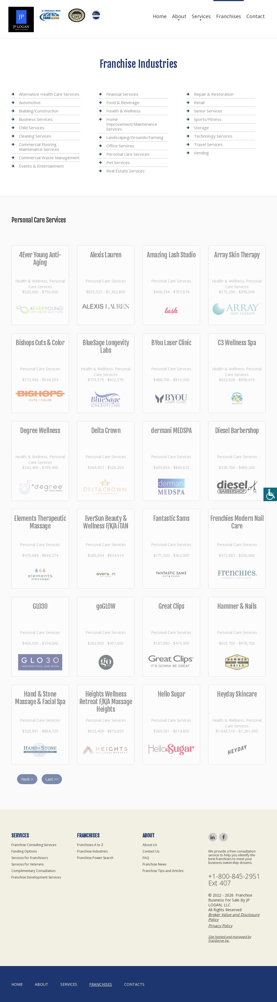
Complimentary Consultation (33, 870)
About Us (150, 845)
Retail (199, 102)
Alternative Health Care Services (49, 94)
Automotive (30, 102)
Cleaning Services (35, 136)
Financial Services (122, 94)
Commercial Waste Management (49, 157)
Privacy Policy (220, 925)
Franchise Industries (92, 851)
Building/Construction (38, 111)
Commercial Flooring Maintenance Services (39, 147)
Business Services (35, 119)
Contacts (134, 984)
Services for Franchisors (29, 857)
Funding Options (24, 851)
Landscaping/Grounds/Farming (134, 137)
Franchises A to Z (90, 845)
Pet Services (118, 162)
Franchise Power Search (95, 857)
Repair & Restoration (213, 94)
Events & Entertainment (41, 166)
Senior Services (208, 111)
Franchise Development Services (36, 877)
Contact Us (151, 851)
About (179, 16)
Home (160, 16)
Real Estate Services (125, 171)
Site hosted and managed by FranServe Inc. (229, 938)
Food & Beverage (122, 102)
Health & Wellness (123, 111)
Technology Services (213, 136)
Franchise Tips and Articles (163, 870)
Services (201, 16)
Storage (201, 127)
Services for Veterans (27, 864)
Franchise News (154, 864)
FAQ (146, 857)
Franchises (228, 16)
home (17, 984)
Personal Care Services (127, 154)
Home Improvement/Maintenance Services (131, 124)
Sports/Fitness (208, 119)
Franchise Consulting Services (33, 845)
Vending (201, 152)
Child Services (31, 127)
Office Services (120, 145)
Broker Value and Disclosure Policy (233, 917)
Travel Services (208, 144)
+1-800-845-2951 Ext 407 (234, 879)
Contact (255, 16)
